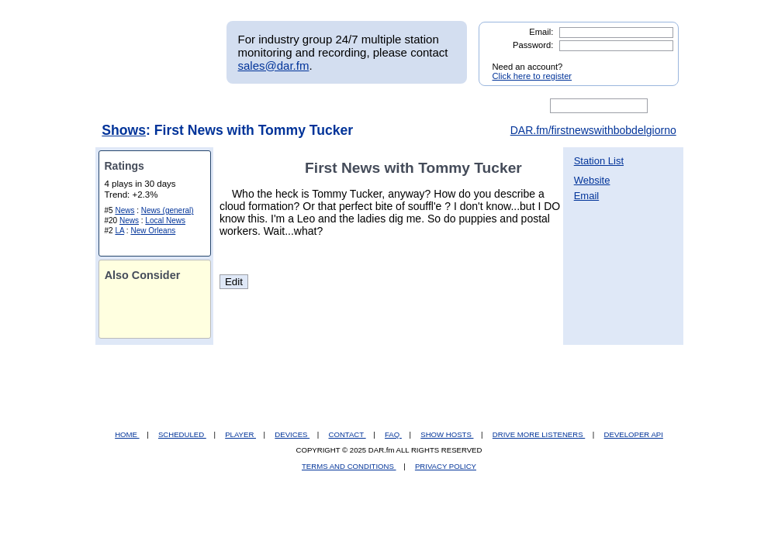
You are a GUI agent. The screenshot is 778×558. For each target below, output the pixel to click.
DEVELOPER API (633, 434)
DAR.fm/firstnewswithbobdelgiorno (593, 130)
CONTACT (347, 434)
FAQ (393, 434)
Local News (165, 220)
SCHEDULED (182, 434)
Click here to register (532, 76)
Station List (599, 161)
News (124, 210)
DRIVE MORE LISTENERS (539, 434)
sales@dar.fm (273, 65)
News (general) (167, 210)
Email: (541, 31)
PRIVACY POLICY (445, 466)
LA (119, 230)
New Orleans (152, 230)
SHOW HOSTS (446, 434)
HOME (127, 434)
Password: (533, 45)
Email (587, 196)
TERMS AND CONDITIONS (349, 466)
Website (592, 180)
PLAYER (240, 434)
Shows (124, 130)
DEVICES (292, 434)
